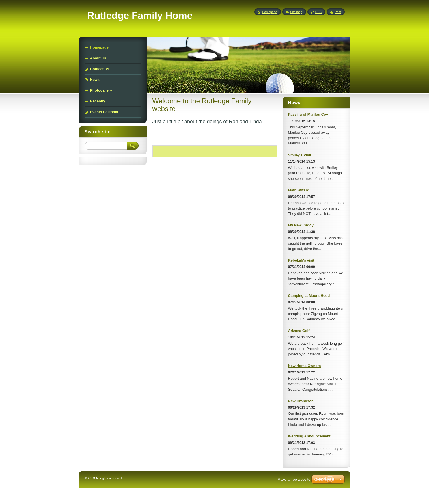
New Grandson (301, 401)
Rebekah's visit (301, 260)
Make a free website (293, 479)
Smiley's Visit (299, 155)
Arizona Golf (299, 331)
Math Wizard (298, 190)
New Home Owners (304, 366)
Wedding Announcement (309, 436)
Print (338, 12)
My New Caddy (301, 225)
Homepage (269, 12)
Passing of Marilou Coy (308, 114)
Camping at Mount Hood (309, 295)
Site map (296, 12)
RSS (318, 12)
